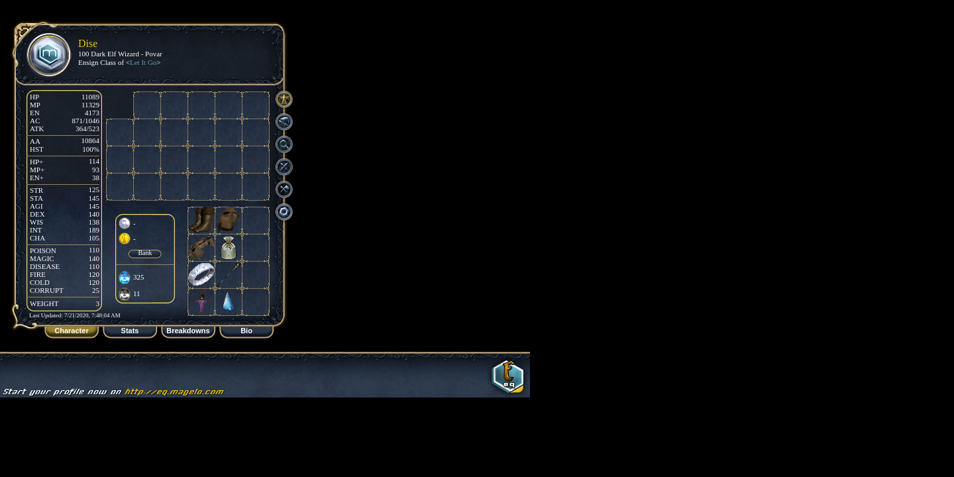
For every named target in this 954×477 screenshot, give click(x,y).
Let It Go (143, 62)
